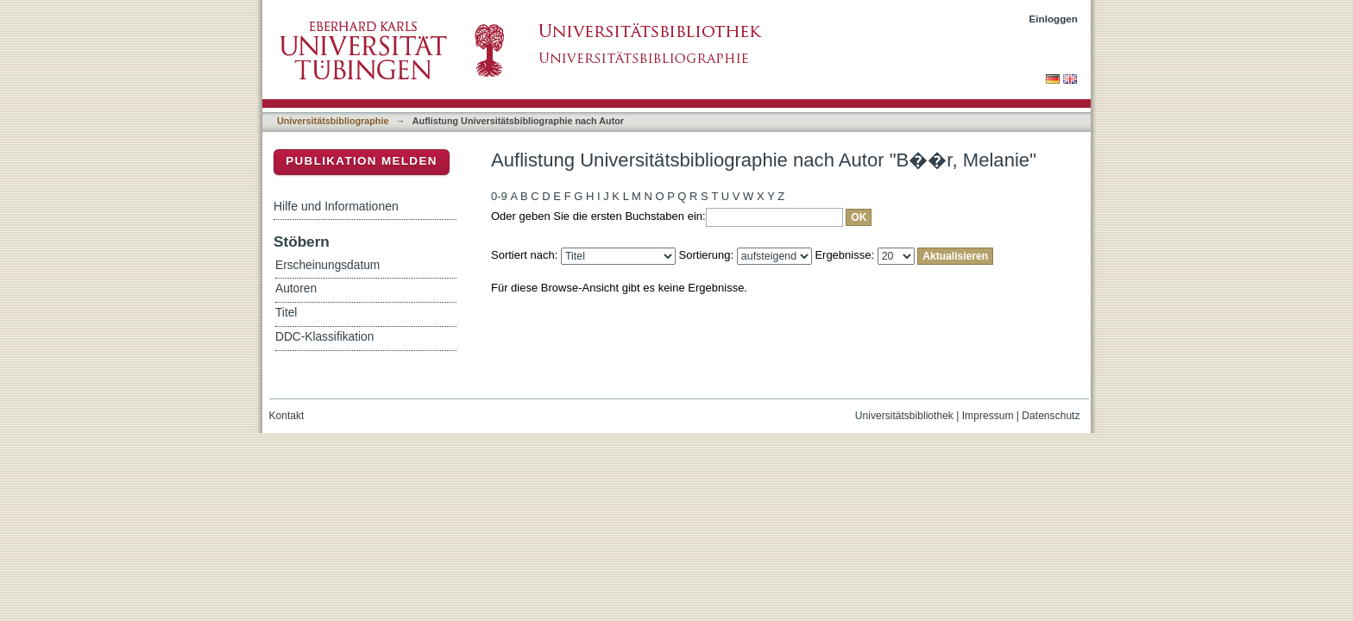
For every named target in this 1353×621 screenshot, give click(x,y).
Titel (286, 312)
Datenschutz (1050, 416)
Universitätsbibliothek (904, 416)
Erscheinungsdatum (327, 265)
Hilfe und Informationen (336, 206)
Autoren (296, 288)
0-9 (499, 196)
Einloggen (1054, 18)
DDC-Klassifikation (324, 336)
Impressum (988, 416)
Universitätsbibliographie (332, 121)
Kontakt (287, 416)
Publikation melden (361, 160)
